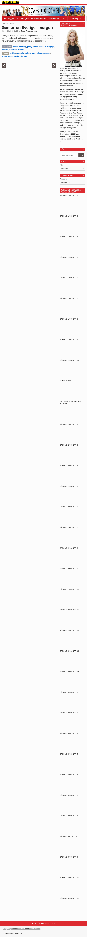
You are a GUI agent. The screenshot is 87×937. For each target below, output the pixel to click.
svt (25, 56)
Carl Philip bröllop (77, 18)
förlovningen (23, 18)
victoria (5, 50)
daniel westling (19, 47)
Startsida (5, 23)
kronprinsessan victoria (12, 56)
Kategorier (63, 179)
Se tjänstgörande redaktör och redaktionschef (21, 929)
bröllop (13, 53)
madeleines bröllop (57, 18)
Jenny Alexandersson (29, 31)
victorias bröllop (38, 18)
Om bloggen (8, 18)
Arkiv (61, 165)
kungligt (50, 47)
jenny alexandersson (36, 47)
